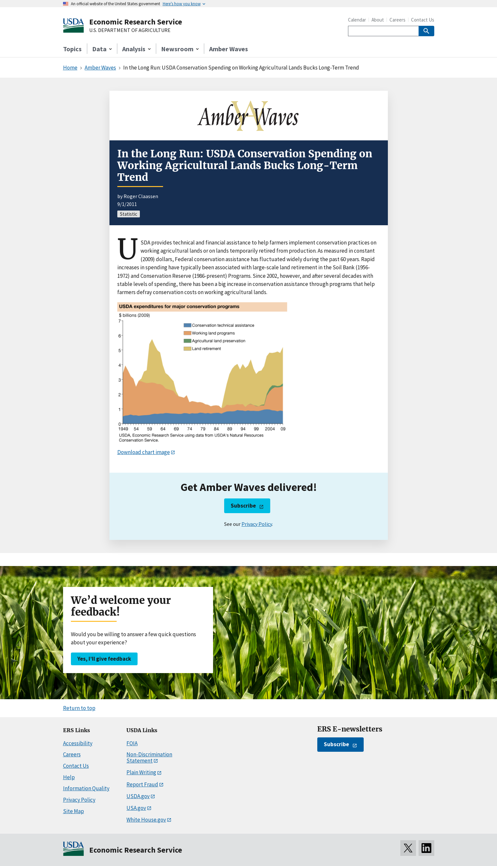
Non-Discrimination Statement (149, 757)
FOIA (132, 743)
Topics (72, 49)
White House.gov (146, 819)
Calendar (357, 20)
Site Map (73, 811)
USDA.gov (138, 796)
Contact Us (422, 20)
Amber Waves (228, 49)
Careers (397, 20)
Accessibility (77, 743)
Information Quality (86, 788)
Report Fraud (142, 784)
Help (69, 777)
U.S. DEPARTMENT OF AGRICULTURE (130, 30)
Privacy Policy (256, 524)
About (378, 20)
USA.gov (136, 807)
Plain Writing (141, 772)
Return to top (79, 708)
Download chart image (143, 452)
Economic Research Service (135, 21)
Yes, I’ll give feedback (104, 658)
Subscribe (243, 505)
